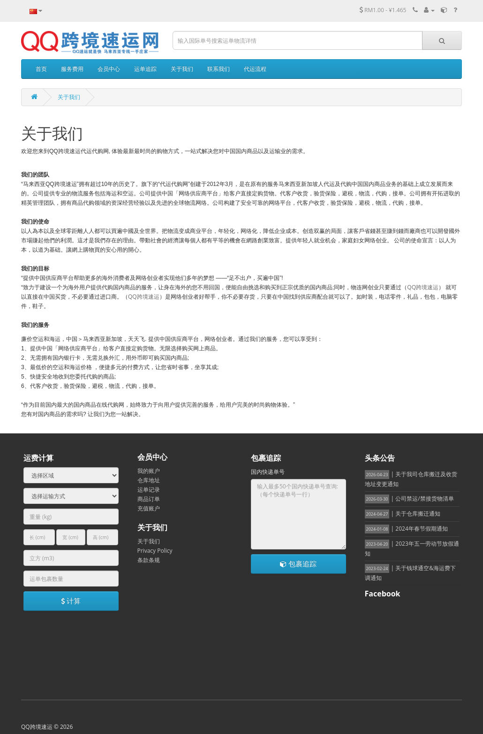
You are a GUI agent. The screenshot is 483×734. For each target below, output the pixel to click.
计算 (71, 600)
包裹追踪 (298, 563)
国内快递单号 (268, 472)
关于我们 (69, 97)
